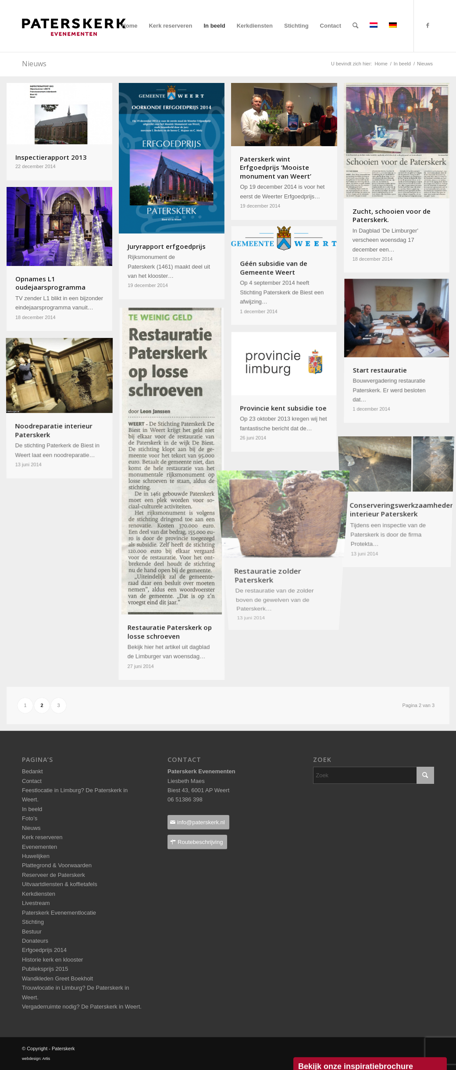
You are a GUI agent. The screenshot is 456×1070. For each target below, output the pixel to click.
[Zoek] (355, 26)
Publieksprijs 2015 (45, 969)
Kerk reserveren (42, 837)
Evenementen (39, 847)
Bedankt (32, 771)
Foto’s (29, 818)
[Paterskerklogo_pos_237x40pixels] (74, 44)
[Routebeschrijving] (197, 842)
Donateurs (35, 940)
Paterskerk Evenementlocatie (59, 912)
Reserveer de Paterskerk (53, 875)
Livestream (36, 903)
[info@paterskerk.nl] (198, 822)
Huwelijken (36, 856)
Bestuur (32, 931)
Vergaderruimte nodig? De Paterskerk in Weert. (82, 1006)
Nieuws (31, 828)
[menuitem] (129, 26)
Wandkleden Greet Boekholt (57, 978)
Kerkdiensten (38, 893)
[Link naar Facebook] (427, 25)
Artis (46, 1058)
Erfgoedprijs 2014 (44, 950)
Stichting (33, 922)
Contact (32, 781)
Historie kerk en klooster (52, 959)
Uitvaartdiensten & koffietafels (59, 884)
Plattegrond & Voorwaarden (57, 865)
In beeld (32, 809)
